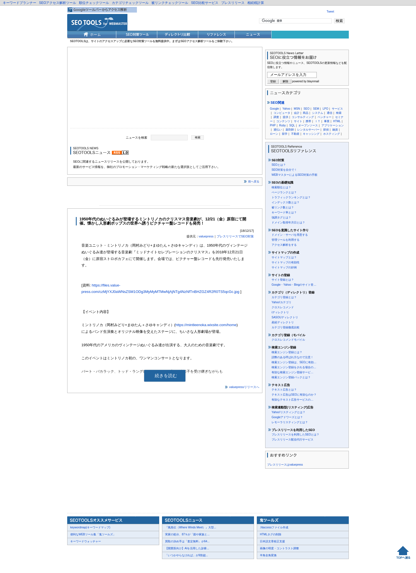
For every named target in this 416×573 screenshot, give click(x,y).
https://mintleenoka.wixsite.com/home (205, 325)
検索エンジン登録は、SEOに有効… (294, 362)
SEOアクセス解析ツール (57, 3)
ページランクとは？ (284, 192)
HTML (337, 121)
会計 (296, 112)
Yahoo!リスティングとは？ (288, 412)
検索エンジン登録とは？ (287, 352)
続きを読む (166, 375)
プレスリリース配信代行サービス (292, 439)
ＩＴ (317, 121)
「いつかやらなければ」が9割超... (186, 555)
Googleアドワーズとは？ (287, 417)
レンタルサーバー (308, 129)
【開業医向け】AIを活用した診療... (187, 548)
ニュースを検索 (136, 137)
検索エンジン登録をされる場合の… (294, 367)
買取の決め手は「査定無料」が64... (187, 541)
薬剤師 (290, 129)
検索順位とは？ (281, 187)
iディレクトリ (280, 312)
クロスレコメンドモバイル (288, 339)
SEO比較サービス (204, 3)
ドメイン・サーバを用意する (290, 234)
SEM (316, 108)
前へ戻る (253, 181)
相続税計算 (255, 3)
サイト (298, 121)
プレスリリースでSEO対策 (235, 236)
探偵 (326, 129)
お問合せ (93, 565)
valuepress (206, 236)
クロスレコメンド (283, 307)
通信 (329, 112)
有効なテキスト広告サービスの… (292, 399)
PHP (273, 125)
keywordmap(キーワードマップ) (90, 527)
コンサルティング (303, 117)
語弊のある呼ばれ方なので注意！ (292, 357)
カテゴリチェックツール (130, 3)
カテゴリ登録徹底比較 (285, 327)
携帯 (308, 121)
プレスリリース (233, 3)
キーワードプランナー (19, 3)
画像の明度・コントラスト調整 (279, 548)
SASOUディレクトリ (285, 317)
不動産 (295, 133)
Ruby (282, 125)
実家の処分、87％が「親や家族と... (187, 534)
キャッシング (311, 133)
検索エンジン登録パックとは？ (291, 377)
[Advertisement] (164, 89)
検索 (339, 112)
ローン (274, 133)
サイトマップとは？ (284, 257)
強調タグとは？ (281, 217)
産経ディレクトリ (283, 322)
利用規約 (135, 565)
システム (317, 112)
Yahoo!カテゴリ (281, 302)
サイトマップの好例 (284, 267)
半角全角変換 (268, 555)
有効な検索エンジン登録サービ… (292, 372)
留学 (284, 133)
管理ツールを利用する (285, 239)
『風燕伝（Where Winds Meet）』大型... (190, 527)
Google (274, 108)
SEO (306, 108)
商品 (305, 112)
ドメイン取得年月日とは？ (288, 222)
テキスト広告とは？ (284, 389)
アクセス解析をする (284, 244)
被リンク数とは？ (283, 207)
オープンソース (308, 125)
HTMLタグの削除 (270, 534)
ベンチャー (325, 117)
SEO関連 (275, 103)
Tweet (330, 11)
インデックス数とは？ (285, 202)
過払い (278, 129)
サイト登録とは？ (283, 279)
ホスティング (331, 133)
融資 (335, 129)
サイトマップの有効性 (285, 262)
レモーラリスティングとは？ (290, 422)
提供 (285, 117)
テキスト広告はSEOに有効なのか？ (294, 394)
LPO (325, 108)
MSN (297, 108)
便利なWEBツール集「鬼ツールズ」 (93, 534)
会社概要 (77, 565)
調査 (276, 117)
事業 (327, 121)
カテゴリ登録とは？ (284, 297)
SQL (292, 125)
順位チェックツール (94, 3)
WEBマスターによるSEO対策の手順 (294, 174)
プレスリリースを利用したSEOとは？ (295, 434)
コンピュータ (282, 112)
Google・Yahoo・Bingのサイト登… (294, 284)
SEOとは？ (279, 164)
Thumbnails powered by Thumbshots (169, 564)
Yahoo (286, 108)
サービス (337, 108)
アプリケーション (332, 125)
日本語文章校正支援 (272, 541)
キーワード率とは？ (284, 212)
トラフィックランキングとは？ (291, 197)
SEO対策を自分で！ (284, 169)
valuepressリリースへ (244, 387)
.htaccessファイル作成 (274, 527)
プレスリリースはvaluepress (285, 464)
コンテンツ (283, 121)
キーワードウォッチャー (85, 541)
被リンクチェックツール (169, 3)
